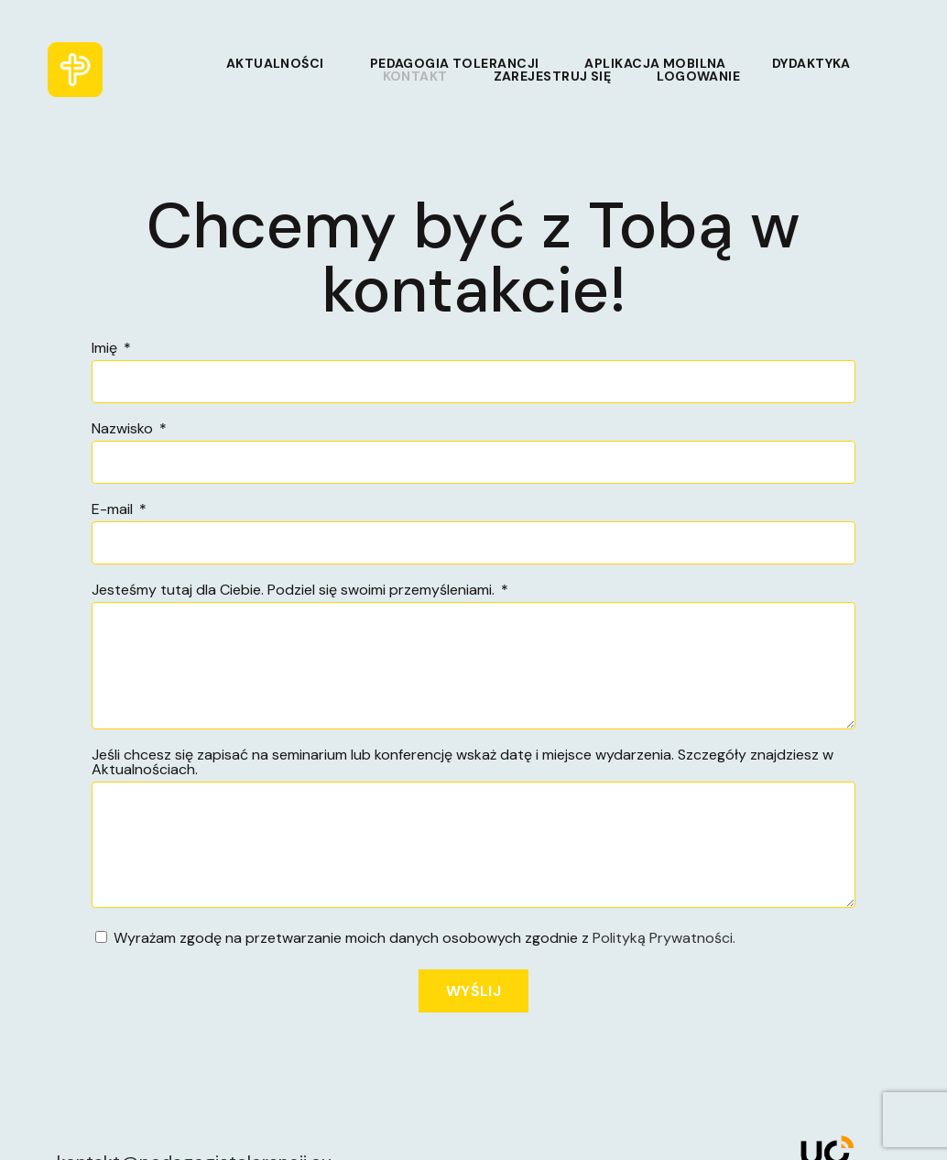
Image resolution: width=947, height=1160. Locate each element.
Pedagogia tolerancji (454, 63)
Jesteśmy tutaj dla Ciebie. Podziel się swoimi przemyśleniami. (295, 591)
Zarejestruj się (553, 76)
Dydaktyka (811, 63)
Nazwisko (124, 429)
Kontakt (415, 76)
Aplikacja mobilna (654, 63)
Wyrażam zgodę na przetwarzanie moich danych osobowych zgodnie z (424, 937)
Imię (106, 349)
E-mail (114, 510)
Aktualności (275, 63)
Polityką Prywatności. (664, 937)
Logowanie (698, 76)
